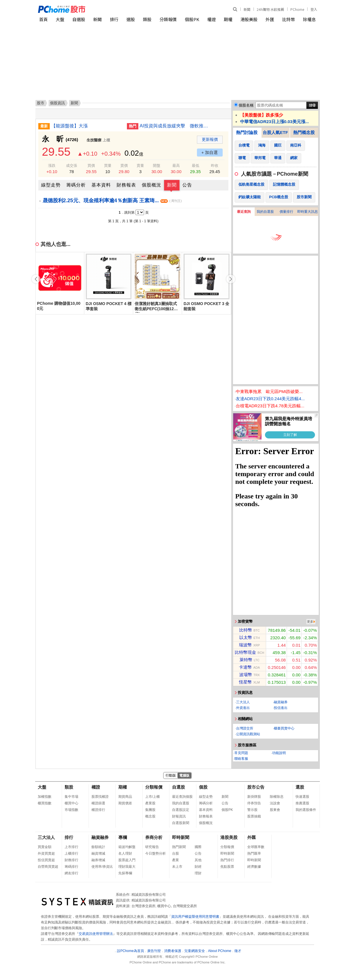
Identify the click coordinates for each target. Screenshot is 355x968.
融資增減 (98, 853)
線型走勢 (51, 185)
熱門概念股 (304, 132)
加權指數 (44, 797)
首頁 (43, 19)
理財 (198, 873)
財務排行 (71, 860)
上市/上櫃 (152, 797)
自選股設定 (180, 810)
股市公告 (255, 787)
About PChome (219, 951)
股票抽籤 (254, 816)
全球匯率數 (255, 847)
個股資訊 (57, 103)
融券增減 (98, 860)
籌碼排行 (71, 867)
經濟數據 (254, 867)
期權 (228, 19)
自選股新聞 (180, 823)
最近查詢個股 (182, 797)
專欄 (122, 837)
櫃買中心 (71, 803)
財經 (198, 867)
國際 (198, 847)
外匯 (270, 19)
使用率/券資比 (102, 867)
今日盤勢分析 (155, 853)
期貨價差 (125, 803)
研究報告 (152, 847)
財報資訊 (179, 816)
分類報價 (168, 19)
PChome (297, 9)
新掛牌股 (254, 797)
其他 (198, 860)
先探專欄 (125, 873)
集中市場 (71, 797)
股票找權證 (100, 797)
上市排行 (71, 847)
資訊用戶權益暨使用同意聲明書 (195, 917)
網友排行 (71, 873)
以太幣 (245, 637)
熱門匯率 (254, 853)
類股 (147, 19)
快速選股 (302, 797)
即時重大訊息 (307, 212)
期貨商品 (125, 797)
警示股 (252, 810)
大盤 (60, 19)
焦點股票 (227, 867)
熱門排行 (227, 860)
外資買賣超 (46, 853)
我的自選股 (265, 212)
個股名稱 (246, 105)
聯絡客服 (241, 759)
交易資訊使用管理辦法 (96, 934)
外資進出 (243, 708)
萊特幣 (246, 659)
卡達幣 (245, 667)
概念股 (150, 816)
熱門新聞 (179, 847)
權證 (211, 19)
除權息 (309, 19)
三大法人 (243, 702)
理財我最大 (126, 867)
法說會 (275, 803)
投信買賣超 (46, 860)
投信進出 (281, 708)
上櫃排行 (71, 853)
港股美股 (249, 19)
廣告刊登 (154, 951)
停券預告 (254, 803)
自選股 (78, 19)
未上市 (177, 867)
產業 (175, 860)
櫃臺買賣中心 (284, 728)
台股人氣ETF (275, 132)
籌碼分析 (76, 185)
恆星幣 (245, 682)
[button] (230, 279)
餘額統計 (98, 847)
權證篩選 (98, 803)
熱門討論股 (247, 132)
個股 (203, 787)
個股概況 (151, 185)
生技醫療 (94, 140)
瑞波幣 (245, 644)
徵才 (237, 951)
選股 (130, 19)
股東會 (275, 810)
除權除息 (277, 797)
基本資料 (101, 185)
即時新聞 (180, 837)
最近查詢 (244, 212)
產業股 (150, 803)
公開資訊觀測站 (248, 734)
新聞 (247, 9)
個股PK (192, 19)
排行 (114, 19)
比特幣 (288, 19)
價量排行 (286, 212)
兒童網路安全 (194, 951)
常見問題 (241, 753)
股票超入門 (126, 860)
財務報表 (126, 185)
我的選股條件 (306, 810)
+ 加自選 (210, 152)
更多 (310, 621)
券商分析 (153, 837)
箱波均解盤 (126, 847)
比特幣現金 (245, 652)
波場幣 (245, 674)
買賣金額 (44, 847)
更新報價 (210, 139)
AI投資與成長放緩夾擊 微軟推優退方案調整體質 (175, 125)
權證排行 (98, 810)
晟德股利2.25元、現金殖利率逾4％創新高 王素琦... (112, 200)
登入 (313, 9)
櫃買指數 (44, 803)
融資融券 (281, 702)
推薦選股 (302, 803)
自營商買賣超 (48, 867)
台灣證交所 (244, 728)
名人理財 (125, 853)
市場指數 (71, 810)
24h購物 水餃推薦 (270, 9)
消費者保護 (172, 951)
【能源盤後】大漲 (69, 125)
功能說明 (279, 753)
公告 (187, 185)
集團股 (150, 810)
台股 (175, 853)
